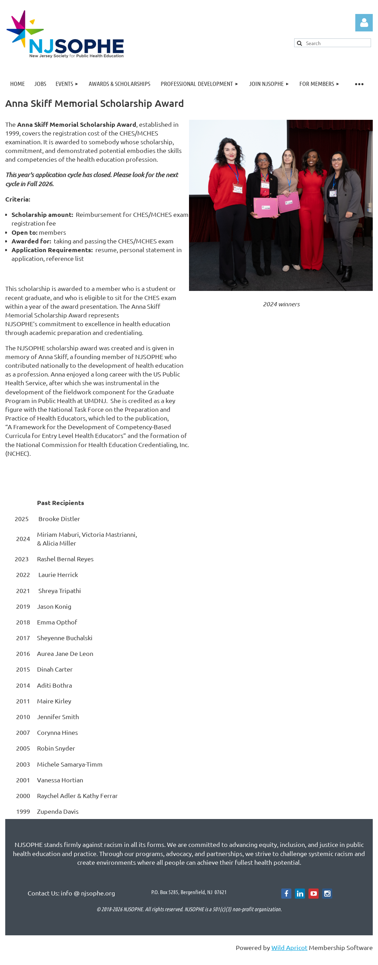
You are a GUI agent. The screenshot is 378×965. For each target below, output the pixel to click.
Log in (364, 22)
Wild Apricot (289, 947)
